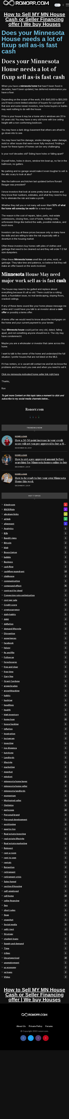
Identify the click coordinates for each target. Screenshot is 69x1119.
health (35, 709)
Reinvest (35, 848)
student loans (35, 938)
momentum (35, 795)
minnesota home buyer (35, 781)
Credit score (35, 605)
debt (35, 619)
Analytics (35, 528)
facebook (35, 643)
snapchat (35, 919)
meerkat (35, 771)
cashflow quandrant (35, 571)
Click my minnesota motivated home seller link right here (30, 374)
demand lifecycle (35, 628)
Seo (35, 905)
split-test (35, 929)
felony (35, 647)
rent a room (35, 853)
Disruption (35, 633)
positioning (35, 824)
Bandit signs (35, 538)
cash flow (35, 566)
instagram (35, 738)
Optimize (35, 805)
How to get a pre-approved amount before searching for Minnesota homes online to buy (41, 461)
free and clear (35, 667)
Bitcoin (35, 542)
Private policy (35, 1026)
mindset (35, 776)
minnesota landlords (35, 791)
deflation (35, 624)
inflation (35, 729)
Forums (49, 1026)
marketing (35, 767)
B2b (35, 533)
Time (35, 948)
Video (35, 977)
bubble (35, 557)
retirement (35, 872)
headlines (35, 705)
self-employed (35, 891)
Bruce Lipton (35, 552)
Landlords (35, 757)
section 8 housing (35, 886)
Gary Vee (35, 676)
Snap (35, 915)
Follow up (35, 657)
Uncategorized (35, 958)
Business (35, 562)
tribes (35, 953)
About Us (21, 1026)
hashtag (35, 700)
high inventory (35, 714)
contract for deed (35, 590)
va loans (35, 972)
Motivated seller (35, 800)
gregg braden (35, 686)
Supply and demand (35, 943)
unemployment (35, 962)
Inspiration (35, 733)
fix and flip (35, 652)
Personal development (35, 819)
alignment (35, 523)
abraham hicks (35, 514)
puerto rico (35, 829)
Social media (35, 924)
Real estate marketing (35, 843)
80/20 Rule (35, 509)
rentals (35, 862)
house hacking (35, 724)
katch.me (35, 752)
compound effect (35, 585)
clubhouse (35, 576)
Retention (35, 867)
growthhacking (35, 690)
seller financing (35, 900)
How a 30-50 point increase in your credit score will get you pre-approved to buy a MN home (40, 444)
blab (35, 547)
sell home (35, 896)
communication (35, 581)
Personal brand (35, 814)
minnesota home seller (35, 786)
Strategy (35, 934)
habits (35, 695)
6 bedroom (35, 504)
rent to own (35, 857)
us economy (35, 967)
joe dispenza (35, 748)
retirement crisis (35, 876)
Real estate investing (35, 834)
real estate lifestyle (35, 838)
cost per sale (35, 600)
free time (35, 671)
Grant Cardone (35, 681)
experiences (35, 638)
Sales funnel (35, 881)
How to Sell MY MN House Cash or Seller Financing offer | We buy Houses (34, 19)
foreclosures (35, 662)
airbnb (35, 519)
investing (35, 743)
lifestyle (35, 762)
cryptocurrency (35, 609)
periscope (35, 810)
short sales (35, 910)
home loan (35, 719)
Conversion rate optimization (35, 595)
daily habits (35, 614)
